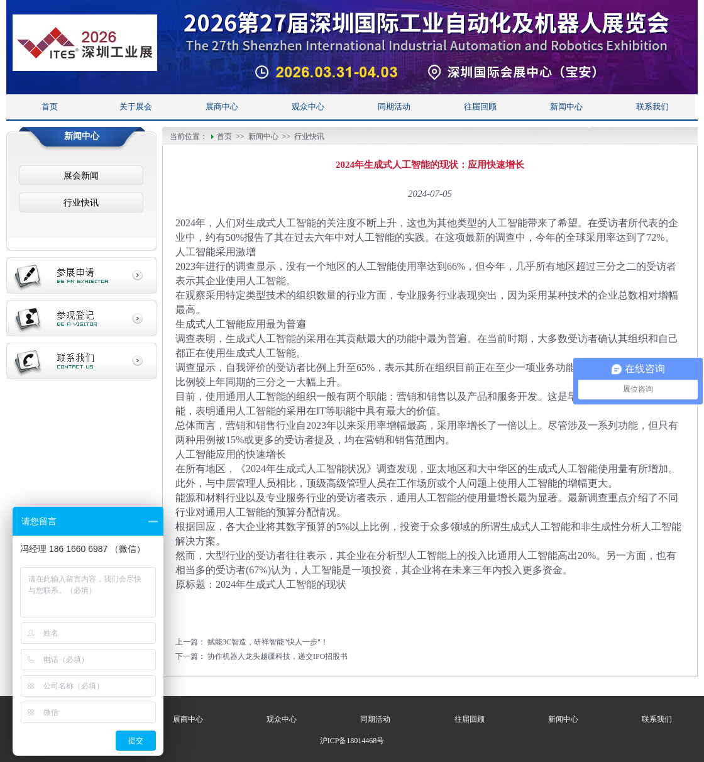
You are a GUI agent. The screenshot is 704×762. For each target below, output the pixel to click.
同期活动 (394, 106)
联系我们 (652, 106)
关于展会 (135, 106)
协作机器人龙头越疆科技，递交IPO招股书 (277, 656)
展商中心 (222, 106)
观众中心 (308, 106)
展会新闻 (81, 175)
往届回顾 (480, 106)
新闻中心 (566, 106)
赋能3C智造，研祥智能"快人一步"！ (267, 642)
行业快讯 (81, 202)
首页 (49, 106)
